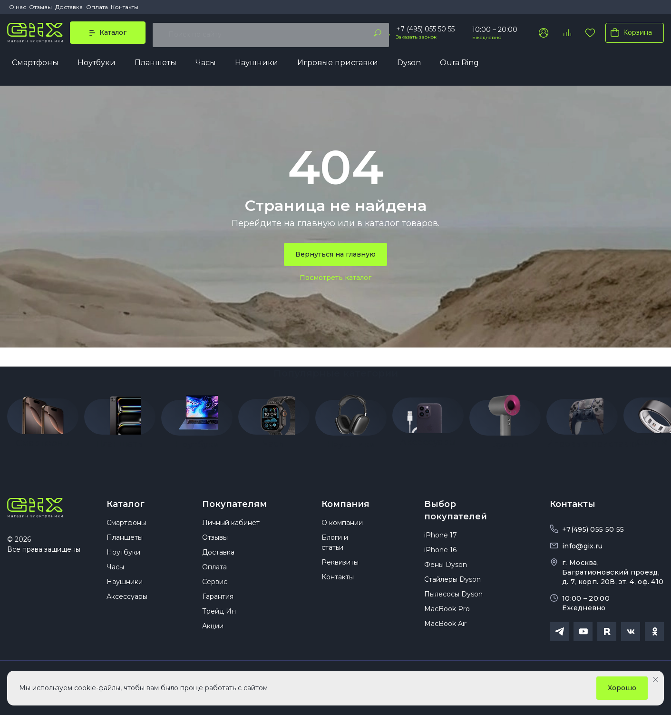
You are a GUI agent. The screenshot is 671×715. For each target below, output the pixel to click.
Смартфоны (35, 65)
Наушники (256, 65)
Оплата (97, 6)
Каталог (126, 502)
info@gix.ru (582, 543)
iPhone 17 (440, 539)
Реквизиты (340, 566)
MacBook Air (445, 628)
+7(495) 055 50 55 (593, 527)
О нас (17, 6)
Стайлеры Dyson (452, 583)
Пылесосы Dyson (453, 598)
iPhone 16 (440, 554)
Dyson (409, 65)
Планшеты (155, 65)
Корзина (629, 34)
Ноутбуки (97, 65)
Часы (205, 65)
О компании (342, 527)
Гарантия (217, 600)
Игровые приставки (337, 65)
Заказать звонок (416, 39)
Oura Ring (459, 65)
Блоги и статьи (334, 546)
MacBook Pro (447, 613)
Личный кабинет (231, 527)
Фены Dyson (445, 569)
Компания (345, 502)
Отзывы (40, 6)
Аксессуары (127, 600)
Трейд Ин (219, 615)
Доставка (69, 6)
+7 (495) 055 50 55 (425, 31)
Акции (213, 630)
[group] (42, 417)
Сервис (214, 586)
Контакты (124, 6)
